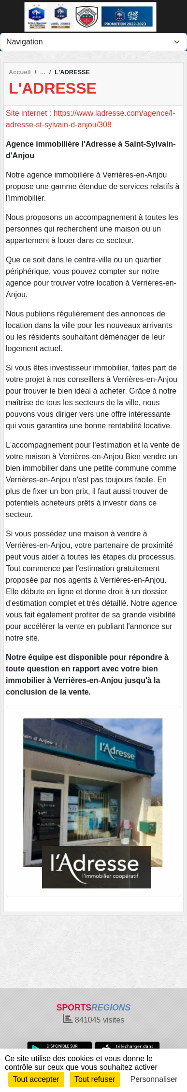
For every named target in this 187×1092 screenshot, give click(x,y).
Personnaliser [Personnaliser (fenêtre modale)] (154, 1079)
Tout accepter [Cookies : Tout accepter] (36, 1079)
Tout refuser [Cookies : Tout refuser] (94, 1079)
